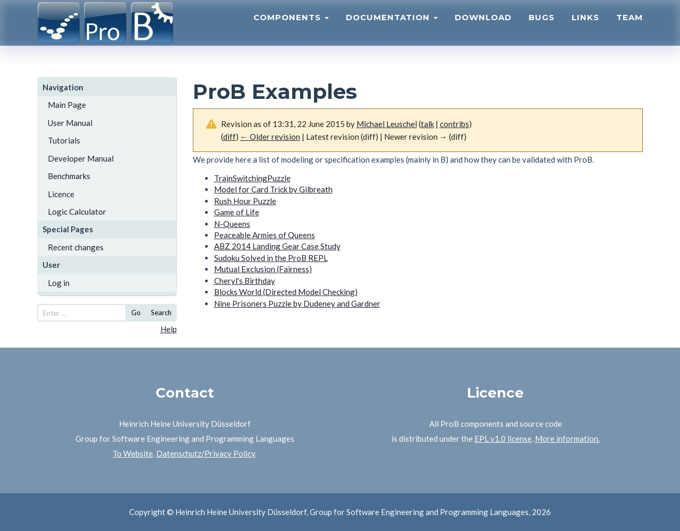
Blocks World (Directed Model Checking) (286, 292)
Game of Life (236, 212)
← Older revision (270, 136)
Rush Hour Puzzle (245, 201)
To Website (133, 453)
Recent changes (76, 247)
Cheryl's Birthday (244, 280)
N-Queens (232, 224)
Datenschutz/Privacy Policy (205, 453)
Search (161, 312)
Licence (61, 194)
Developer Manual (81, 158)
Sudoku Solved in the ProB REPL (271, 258)
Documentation (392, 29)
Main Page (67, 104)
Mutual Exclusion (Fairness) (263, 269)
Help (168, 329)
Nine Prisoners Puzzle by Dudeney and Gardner (297, 303)
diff (229, 136)
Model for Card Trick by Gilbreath (273, 189)
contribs (454, 124)
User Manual (70, 123)
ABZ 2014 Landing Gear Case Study (277, 246)
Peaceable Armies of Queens (264, 235)
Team (629, 29)
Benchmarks (69, 176)
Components (291, 29)
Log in (59, 283)
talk (427, 124)
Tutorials (64, 140)
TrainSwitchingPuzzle (252, 178)
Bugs (542, 29)
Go (136, 312)
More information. (567, 438)
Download (483, 29)
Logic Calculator (77, 211)
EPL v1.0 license (503, 438)
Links (585, 29)
